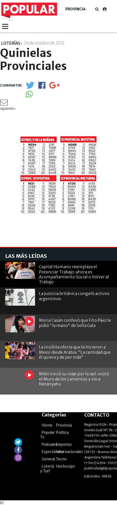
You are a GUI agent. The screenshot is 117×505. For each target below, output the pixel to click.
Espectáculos (53, 451)
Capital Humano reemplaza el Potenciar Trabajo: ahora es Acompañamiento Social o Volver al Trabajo (74, 274)
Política (62, 432)
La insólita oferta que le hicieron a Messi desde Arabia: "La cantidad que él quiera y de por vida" (75, 351)
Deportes (64, 444)
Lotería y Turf (47, 468)
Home (47, 425)
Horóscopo (65, 466)
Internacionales (69, 451)
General (48, 459)
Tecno (61, 459)
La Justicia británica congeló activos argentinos (74, 296)
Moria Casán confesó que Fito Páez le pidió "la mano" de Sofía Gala (75, 323)
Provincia (75, 9)
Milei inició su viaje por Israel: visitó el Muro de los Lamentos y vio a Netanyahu (74, 378)
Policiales (49, 444)
